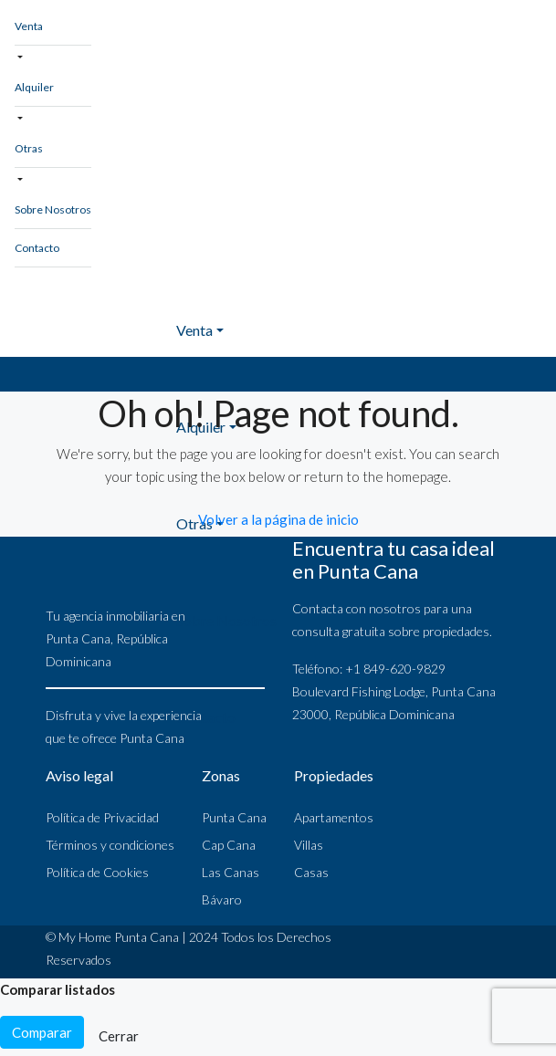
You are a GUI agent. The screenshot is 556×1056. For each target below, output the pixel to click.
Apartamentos (333, 817)
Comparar (42, 1032)
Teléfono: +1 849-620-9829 (369, 668)
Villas (308, 844)
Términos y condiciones (110, 844)
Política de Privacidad (102, 817)
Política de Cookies (97, 872)
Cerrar (119, 1036)
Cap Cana (229, 844)
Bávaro (222, 899)
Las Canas (230, 872)
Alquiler (34, 87)
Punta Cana (234, 817)
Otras (29, 148)
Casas (311, 872)
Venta (29, 26)
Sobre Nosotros (53, 209)
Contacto (37, 248)
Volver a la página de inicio (278, 519)
